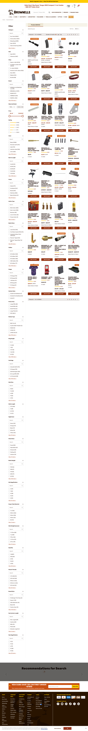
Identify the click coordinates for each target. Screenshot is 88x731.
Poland (29, 716)
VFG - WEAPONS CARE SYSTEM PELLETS (46, 86)
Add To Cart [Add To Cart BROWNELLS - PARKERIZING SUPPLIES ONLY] (74, 228)
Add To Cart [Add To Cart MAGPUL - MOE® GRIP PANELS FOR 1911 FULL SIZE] (47, 130)
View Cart (21, 704)
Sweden (29, 720)
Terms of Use (39, 708)
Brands (4, 713)
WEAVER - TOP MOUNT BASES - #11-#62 (33, 118)
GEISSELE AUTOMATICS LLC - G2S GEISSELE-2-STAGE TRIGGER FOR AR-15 (33, 184)
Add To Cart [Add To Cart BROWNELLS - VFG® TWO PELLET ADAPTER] (33, 163)
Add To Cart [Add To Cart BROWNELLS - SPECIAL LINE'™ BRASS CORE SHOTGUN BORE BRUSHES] (47, 228)
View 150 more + (13, 478)
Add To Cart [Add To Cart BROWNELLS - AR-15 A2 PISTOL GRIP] (47, 163)
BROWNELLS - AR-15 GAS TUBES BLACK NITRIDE (60, 182)
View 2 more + (12, 48)
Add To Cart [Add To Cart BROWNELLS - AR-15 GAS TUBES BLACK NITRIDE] (60, 196)
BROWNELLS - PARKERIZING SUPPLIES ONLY (73, 215)
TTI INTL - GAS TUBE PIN (59, 148)
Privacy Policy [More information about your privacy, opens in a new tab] (44, 729)
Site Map (38, 706)
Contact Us (21, 699)
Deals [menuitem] (71, 17)
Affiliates (13, 714)
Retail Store (13, 710)
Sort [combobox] (76, 28)
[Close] (86, 728)
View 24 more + (12, 587)
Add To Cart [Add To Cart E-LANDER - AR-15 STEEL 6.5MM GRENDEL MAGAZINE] (60, 228)
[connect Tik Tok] (70, 704)
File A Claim (22, 706)
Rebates (4, 717)
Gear (3, 711)
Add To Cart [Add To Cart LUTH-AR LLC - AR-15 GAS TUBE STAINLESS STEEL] (60, 98)
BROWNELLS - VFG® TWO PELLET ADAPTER (33, 149)
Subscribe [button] (75, 686)
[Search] (49, 12)
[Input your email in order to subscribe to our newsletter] (60, 686)
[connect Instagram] (66, 704)
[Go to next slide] (82, 674)
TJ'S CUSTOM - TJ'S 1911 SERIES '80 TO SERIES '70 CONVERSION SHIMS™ (73, 119)
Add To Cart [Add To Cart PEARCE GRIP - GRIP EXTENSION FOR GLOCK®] (74, 293)
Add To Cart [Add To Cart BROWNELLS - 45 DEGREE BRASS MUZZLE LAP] (47, 259)
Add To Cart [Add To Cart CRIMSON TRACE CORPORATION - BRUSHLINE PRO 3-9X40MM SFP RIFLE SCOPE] (33, 66)
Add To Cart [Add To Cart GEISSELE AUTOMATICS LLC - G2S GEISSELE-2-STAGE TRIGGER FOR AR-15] (33, 196)
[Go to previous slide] (6, 674)
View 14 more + (12, 544)
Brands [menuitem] (66, 12)
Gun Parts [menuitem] (23, 17)
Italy (28, 712)
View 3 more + (12, 522)
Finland (29, 706)
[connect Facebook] (58, 704)
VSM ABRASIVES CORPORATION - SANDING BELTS (73, 86)
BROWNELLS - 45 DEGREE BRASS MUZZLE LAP (46, 247)
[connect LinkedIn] (78, 704)
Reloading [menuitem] (40, 17)
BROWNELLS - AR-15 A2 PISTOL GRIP (46, 149)
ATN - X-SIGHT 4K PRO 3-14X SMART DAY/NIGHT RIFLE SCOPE (60, 248)
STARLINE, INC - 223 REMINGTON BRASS (33, 247)
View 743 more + (13, 100)
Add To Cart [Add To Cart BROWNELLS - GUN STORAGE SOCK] (74, 196)
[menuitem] (11, 17)
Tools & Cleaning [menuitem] (51, 17)
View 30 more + (12, 653)
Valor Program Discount (21, 710)
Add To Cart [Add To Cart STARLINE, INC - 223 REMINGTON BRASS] (33, 259)
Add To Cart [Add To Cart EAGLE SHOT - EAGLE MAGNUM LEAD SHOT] (60, 66)
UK (28, 724)
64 (58, 34)
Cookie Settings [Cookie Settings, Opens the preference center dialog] (57, 728)
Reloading (4, 703)
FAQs (45, 699)
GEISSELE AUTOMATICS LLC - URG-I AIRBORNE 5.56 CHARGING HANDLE (73, 151)
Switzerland (30, 722)
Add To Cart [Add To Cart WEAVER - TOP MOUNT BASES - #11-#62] (33, 130)
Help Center (47, 697)
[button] (74, 6)
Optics (3, 709)
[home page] (20, 12)
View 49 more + (12, 197)
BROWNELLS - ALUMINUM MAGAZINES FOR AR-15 (46, 52)
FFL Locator (13, 712)
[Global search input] (42, 12)
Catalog (21, 713)
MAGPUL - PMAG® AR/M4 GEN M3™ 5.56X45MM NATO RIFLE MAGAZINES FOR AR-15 (60, 281)
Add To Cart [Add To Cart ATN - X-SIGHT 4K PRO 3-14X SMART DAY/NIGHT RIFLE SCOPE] (60, 259)
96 (61, 34)
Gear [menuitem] (65, 17)
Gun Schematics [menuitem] (56, 12)
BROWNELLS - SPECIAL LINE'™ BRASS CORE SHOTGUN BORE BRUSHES (46, 216)
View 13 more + (12, 400)
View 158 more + (13, 356)
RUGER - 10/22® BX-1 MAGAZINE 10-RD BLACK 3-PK (73, 52)
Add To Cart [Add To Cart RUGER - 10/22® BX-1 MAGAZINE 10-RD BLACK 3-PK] (74, 66)
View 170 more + (12, 609)
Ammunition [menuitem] (31, 17)
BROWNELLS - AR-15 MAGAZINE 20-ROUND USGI (33, 86)
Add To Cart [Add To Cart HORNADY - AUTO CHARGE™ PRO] (47, 293)
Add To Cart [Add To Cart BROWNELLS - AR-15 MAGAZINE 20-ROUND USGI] (33, 98)
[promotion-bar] (44, 1)
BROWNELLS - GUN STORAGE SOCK (72, 182)
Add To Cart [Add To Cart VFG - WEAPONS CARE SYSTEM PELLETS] (47, 98)
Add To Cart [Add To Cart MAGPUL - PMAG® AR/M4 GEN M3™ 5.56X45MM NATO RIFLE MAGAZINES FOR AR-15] (60, 293)
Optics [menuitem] (60, 17)
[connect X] (74, 704)
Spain (28, 718)
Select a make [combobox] (11, 107)
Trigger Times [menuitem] (74, 12)
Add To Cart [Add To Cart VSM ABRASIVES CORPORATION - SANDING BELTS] (74, 98)
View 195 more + (12, 154)
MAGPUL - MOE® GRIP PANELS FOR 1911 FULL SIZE (47, 118)
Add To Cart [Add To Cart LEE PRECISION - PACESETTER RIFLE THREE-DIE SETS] (33, 228)
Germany (29, 710)
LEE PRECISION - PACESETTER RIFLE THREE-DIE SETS (33, 215)
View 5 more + (12, 219)
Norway (29, 714)
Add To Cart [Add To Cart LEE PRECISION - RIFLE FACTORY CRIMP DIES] (60, 130)
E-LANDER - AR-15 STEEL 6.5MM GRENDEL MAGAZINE (60, 215)
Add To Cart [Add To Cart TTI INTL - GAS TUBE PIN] (60, 163)
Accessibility (39, 700)
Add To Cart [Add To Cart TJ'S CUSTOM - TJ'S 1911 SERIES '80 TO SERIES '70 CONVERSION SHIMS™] (74, 130)
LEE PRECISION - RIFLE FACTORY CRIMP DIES (60, 118)
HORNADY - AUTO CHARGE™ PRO (46, 278)
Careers (12, 708)
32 (55, 34)
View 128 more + (12, 175)
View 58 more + (12, 566)
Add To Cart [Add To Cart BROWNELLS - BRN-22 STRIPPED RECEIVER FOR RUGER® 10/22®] (47, 196)
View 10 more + (12, 435)
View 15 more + (12, 500)
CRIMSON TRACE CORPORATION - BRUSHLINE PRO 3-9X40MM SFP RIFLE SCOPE (33, 53)
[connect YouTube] (62, 704)
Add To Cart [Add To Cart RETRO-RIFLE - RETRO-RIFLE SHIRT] (33, 293)
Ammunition (5, 701)
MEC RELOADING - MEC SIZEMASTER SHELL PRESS (73, 247)
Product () (35, 24)
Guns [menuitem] (15, 17)
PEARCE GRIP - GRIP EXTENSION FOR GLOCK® (73, 278)
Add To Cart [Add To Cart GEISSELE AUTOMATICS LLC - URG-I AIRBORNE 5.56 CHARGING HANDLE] (74, 163)
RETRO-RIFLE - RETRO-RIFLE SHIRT (32, 278)
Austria (29, 700)
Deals (3, 715)
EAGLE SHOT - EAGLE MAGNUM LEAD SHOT (60, 52)
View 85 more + (12, 244)
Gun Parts (4, 699)
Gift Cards (21, 716)
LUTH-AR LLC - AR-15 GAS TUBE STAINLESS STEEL (60, 86)
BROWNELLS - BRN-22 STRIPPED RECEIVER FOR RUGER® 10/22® (46, 183)
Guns (3, 697)
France (29, 708)
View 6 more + (12, 631)
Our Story (13, 699)
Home (4, 19)
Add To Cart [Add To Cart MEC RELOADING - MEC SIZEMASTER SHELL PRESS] (74, 259)
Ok (67, 728)
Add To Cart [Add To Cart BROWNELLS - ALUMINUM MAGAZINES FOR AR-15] (47, 66)
